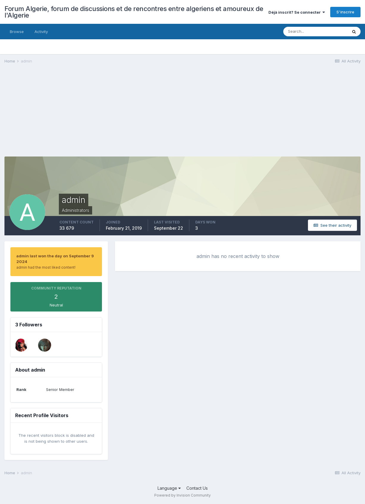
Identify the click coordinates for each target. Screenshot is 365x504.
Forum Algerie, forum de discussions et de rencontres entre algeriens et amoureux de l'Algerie (133, 12)
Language (169, 488)
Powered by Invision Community (182, 495)
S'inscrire (345, 12)
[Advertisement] (112, 114)
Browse (17, 31)
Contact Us (197, 488)
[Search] (315, 31)
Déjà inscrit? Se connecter (296, 12)
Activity (41, 31)
